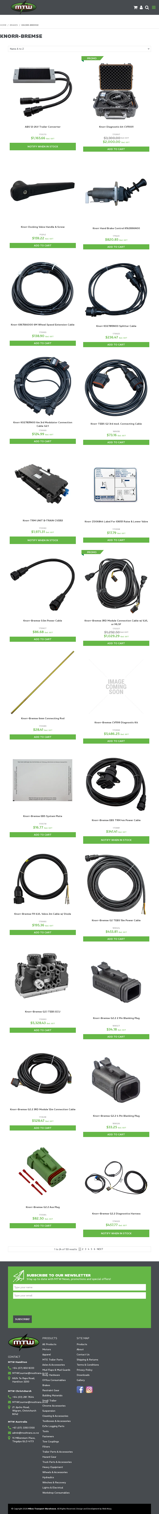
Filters (46, 1446)
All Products (49, 1344)
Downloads (83, 1375)
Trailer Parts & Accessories (57, 1451)
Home (3, 25)
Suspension (48, 1410)
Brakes (14, 25)
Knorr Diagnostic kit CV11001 (116, 126)
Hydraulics (48, 1477)
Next (100, 1249)
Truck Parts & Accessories (57, 1462)
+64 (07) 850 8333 (23, 1368)
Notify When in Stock (43, 146)
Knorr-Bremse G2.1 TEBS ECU (42, 1011)
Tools (45, 1431)
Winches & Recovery (54, 1482)
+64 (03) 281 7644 (23, 1397)
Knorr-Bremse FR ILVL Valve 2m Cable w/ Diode (42, 913)
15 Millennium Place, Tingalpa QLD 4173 (23, 1439)
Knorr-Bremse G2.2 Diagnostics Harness (116, 1213)
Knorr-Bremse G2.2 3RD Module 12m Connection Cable (43, 1109)
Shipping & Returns (87, 1359)
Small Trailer (49, 1400)
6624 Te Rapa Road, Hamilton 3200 (23, 1380)
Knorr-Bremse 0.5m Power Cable (42, 620)
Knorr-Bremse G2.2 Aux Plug (43, 1207)
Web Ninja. (107, 1509)
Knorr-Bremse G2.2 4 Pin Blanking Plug (116, 1115)
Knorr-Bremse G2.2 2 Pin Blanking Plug (116, 1018)
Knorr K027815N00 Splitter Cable (116, 326)
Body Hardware (51, 1375)
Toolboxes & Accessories (56, 1421)
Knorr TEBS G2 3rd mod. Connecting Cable (116, 423)
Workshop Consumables (56, 1492)
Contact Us (83, 1354)
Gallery (81, 1380)
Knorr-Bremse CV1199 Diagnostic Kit (116, 722)
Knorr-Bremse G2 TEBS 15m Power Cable (116, 920)
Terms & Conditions (88, 1364)
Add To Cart (116, 149)
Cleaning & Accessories (55, 1415)
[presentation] (39, 1307)
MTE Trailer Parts (52, 1359)
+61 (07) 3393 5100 (23, 1427)
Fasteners (48, 1436)
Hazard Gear (49, 1456)
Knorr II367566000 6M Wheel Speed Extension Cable (42, 324)
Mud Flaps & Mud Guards (56, 1369)
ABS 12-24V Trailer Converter (43, 126)
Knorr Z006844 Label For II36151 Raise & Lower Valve (116, 521)
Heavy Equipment (52, 1467)
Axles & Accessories (53, 1364)
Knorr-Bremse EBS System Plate (42, 816)
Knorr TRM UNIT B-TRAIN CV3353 (43, 520)
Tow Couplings (50, 1441)
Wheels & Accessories (55, 1472)
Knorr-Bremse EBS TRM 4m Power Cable (116, 820)
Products (82, 1344)
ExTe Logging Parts (53, 1426)
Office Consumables (54, 1380)
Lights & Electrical (52, 1487)
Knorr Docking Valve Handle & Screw (43, 226)
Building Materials (52, 1395)
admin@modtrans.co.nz (25, 1432)
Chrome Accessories (53, 1405)
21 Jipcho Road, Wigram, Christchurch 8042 (24, 1411)
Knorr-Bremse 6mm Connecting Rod (42, 718)
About (80, 1349)
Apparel (46, 1354)
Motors (46, 1349)
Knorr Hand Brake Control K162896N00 (116, 228)
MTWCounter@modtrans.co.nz (25, 1373)
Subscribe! (22, 1319)
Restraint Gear (50, 1390)
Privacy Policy (85, 1369)
